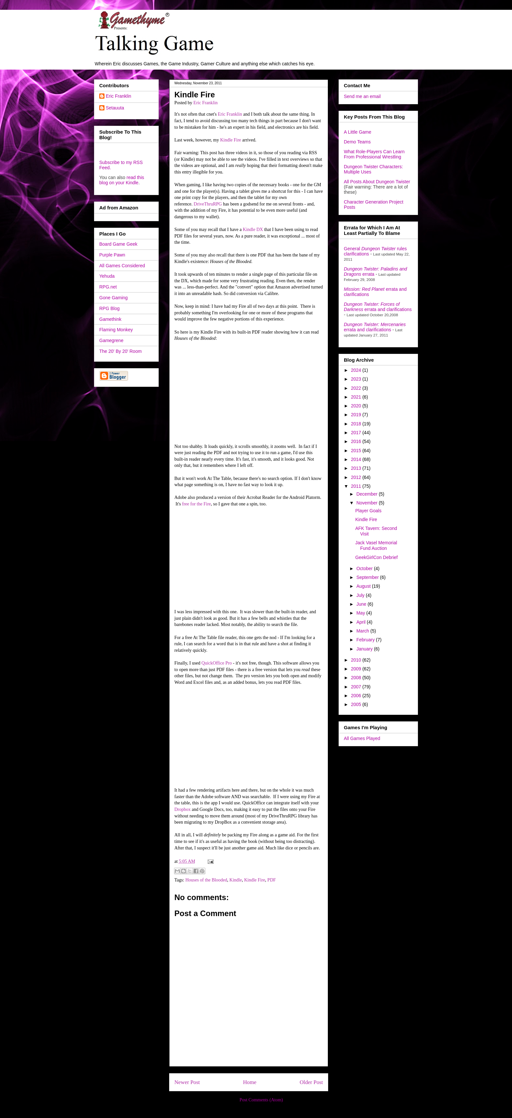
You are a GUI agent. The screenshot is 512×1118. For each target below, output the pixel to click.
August (364, 586)
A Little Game (357, 132)
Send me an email (362, 96)
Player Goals (368, 510)
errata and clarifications (378, 307)
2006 (356, 695)
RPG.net (108, 286)
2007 (356, 686)
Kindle (236, 880)
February (366, 639)
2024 (356, 370)
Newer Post (187, 1082)
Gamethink (110, 319)
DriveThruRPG (208, 204)
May (361, 613)
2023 (356, 379)
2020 (356, 405)
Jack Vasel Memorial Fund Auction (376, 545)
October (365, 568)
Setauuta (115, 107)
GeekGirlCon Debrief (376, 557)
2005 (356, 704)
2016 (356, 441)
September (368, 577)
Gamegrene (111, 340)
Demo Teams (357, 141)
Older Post (311, 1082)
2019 (356, 414)
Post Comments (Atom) (261, 1099)
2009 (356, 668)
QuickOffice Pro (216, 663)
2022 (356, 388)
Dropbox (182, 809)
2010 (356, 660)
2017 (356, 432)
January (365, 648)
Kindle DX (253, 229)
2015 (356, 450)
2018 (356, 423)
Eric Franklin (230, 114)
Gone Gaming (113, 297)
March (363, 630)
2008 (356, 677)
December (367, 494)
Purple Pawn (112, 254)
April (361, 622)
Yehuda (107, 276)
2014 (356, 459)
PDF (271, 880)
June (361, 604)
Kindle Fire (230, 140)
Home (249, 1082)
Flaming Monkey (116, 329)
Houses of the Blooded (206, 880)
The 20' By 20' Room (120, 351)
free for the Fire (196, 503)
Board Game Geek (118, 244)
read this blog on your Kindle (121, 180)
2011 (356, 486)
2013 (356, 468)
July (361, 595)
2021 (356, 397)
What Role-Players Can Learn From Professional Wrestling (374, 154)
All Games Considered (122, 265)
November (367, 502)
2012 (356, 477)
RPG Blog (109, 308)
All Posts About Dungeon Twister (377, 181)
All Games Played (362, 738)
